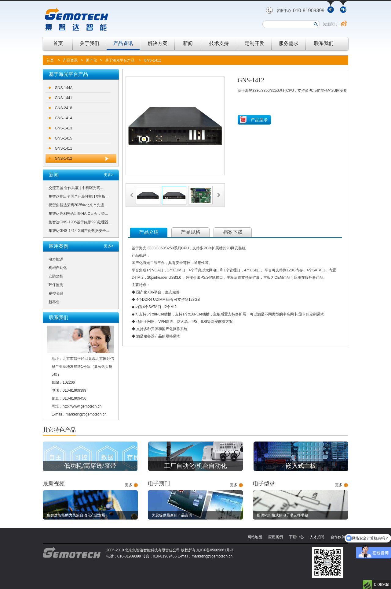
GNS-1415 (63, 138)
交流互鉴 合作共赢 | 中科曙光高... (76, 188)
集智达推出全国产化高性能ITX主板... (79, 196)
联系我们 (324, 43)
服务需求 (288, 43)
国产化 (91, 60)
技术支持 (219, 43)
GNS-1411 (63, 148)
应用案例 (275, 537)
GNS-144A (64, 88)
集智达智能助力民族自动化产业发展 (76, 515)
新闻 (188, 43)
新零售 (54, 302)
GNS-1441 (63, 98)
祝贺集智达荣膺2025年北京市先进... (78, 205)
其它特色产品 (59, 430)
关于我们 (89, 43)
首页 (58, 43)
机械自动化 (58, 268)
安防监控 (56, 276)
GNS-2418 (63, 108)
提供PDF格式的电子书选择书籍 (282, 515)
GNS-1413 (63, 128)
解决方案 (157, 43)
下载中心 (296, 537)
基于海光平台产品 (119, 60)
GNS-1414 (63, 118)
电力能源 (56, 259)
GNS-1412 (152, 60)
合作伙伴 (338, 537)
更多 (128, 485)
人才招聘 (317, 537)
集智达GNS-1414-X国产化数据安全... (79, 231)
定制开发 (254, 43)
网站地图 (254, 537)
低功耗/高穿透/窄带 (90, 465)
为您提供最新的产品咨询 (172, 515)
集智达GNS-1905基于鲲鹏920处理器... (80, 222)
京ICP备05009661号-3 (214, 550)
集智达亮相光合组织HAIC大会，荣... (78, 213)
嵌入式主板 (301, 465)
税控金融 (56, 293)
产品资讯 (123, 43)
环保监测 (56, 285)
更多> (108, 175)
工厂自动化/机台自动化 (195, 465)
